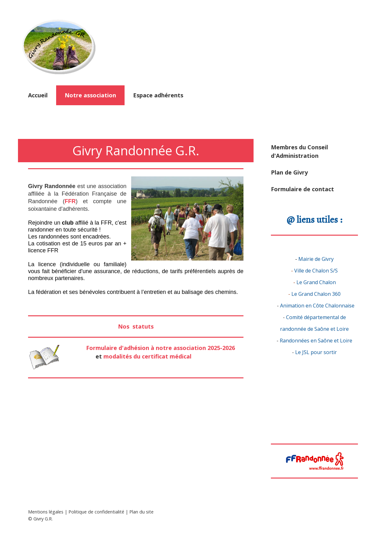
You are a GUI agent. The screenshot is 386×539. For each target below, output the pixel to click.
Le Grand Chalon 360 (316, 293)
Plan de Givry (289, 172)
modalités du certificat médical (147, 356)
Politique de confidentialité (96, 512)
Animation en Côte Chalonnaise (317, 305)
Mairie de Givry (316, 258)
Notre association (90, 95)
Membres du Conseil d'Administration (299, 151)
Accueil (38, 95)
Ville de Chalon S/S (316, 270)
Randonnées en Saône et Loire (316, 340)
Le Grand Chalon (316, 282)
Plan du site (141, 512)
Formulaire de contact (302, 189)
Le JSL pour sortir (316, 352)
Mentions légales (45, 512)
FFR (70, 201)
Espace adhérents (158, 95)
